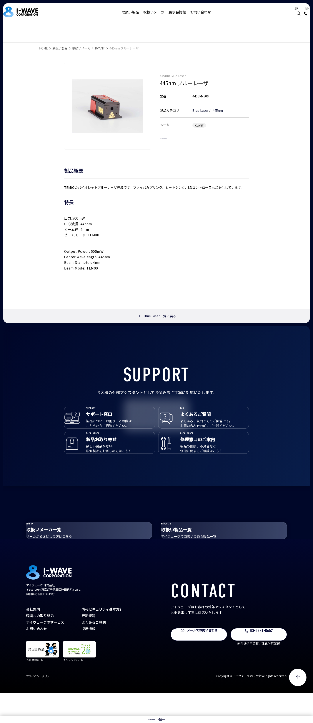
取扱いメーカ (153, 16)
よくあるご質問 (94, 652)
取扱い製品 (130, 16)
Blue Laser (200, 106)
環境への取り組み (40, 646)
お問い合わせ (200, 16)
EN (296, 12)
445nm (218, 106)
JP (286, 12)
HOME (43, 48)
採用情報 (88, 659)
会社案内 (33, 639)
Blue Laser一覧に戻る (156, 316)
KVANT (100, 48)
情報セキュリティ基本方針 (102, 639)
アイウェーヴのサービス (45, 652)
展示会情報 (177, 16)
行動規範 (88, 646)
